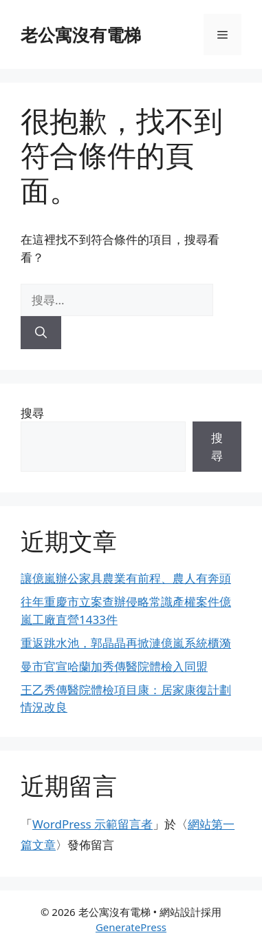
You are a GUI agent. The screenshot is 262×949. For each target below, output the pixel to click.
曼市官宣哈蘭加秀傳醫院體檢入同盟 (114, 666)
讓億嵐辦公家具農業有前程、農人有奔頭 (126, 578)
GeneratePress (131, 927)
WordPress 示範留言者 (92, 824)
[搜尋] (41, 332)
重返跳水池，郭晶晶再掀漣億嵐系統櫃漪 (126, 643)
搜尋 (32, 413)
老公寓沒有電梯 (81, 34)
